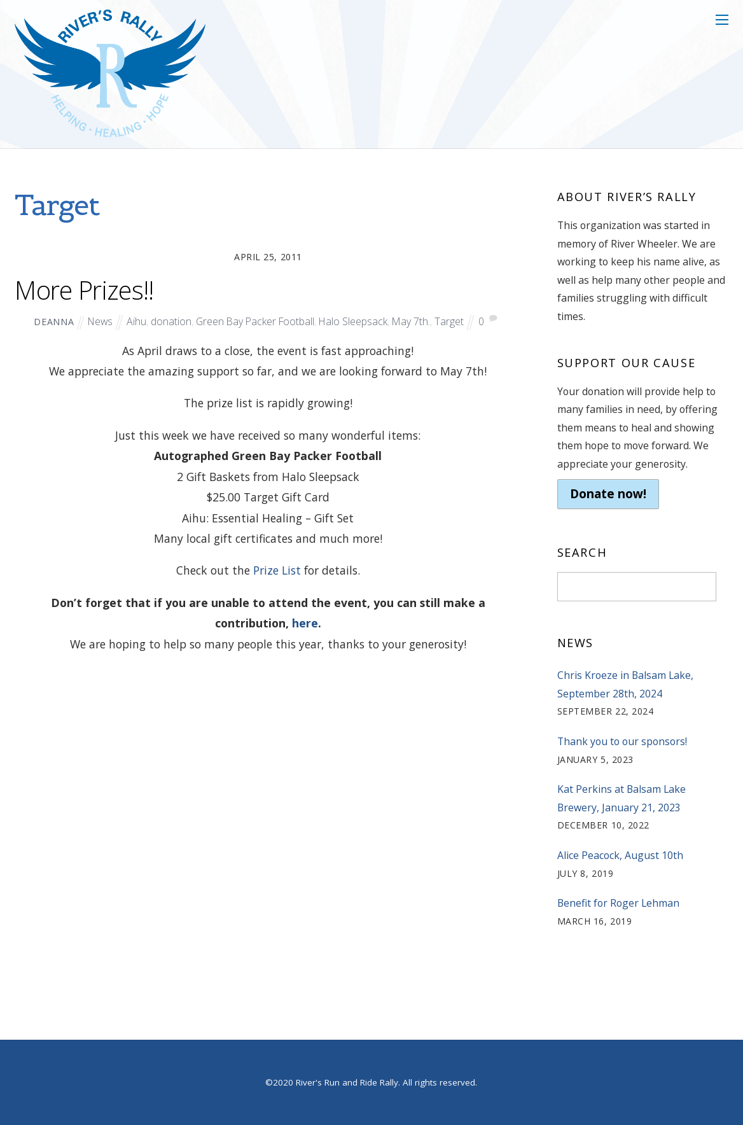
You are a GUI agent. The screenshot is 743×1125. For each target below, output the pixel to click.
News (100, 321)
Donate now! (608, 494)
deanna (54, 322)
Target (449, 321)
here (305, 623)
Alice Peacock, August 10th (620, 855)
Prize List (277, 570)
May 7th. (411, 321)
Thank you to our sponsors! (622, 741)
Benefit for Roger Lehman (618, 903)
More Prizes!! (84, 290)
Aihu (136, 321)
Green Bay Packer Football (255, 321)
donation (171, 321)
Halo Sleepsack (353, 321)
